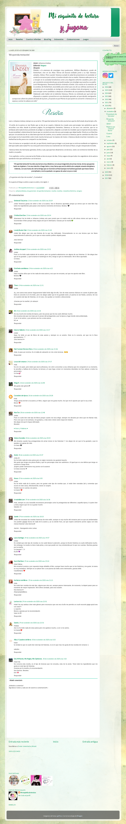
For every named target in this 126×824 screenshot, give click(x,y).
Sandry (16, 623)
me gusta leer (31, 191)
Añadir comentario (16, 680)
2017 (107, 178)
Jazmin (16, 516)
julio (108, 149)
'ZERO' (108, 124)
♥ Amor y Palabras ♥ (21, 428)
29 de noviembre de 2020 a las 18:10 (31, 516)
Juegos (85, 39)
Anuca (16, 478)
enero (109, 168)
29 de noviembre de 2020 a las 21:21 (40, 580)
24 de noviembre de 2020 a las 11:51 (31, 285)
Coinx (108, 136)
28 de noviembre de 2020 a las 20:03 (38, 438)
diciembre (110, 108)
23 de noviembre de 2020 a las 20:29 (40, 201)
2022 (107, 99)
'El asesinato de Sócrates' (111, 115)
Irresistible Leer (19, 500)
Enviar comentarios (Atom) (27, 746)
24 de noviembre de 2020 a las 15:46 (45, 349)
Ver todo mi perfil (24, 795)
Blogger (79, 816)
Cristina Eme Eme (20, 215)
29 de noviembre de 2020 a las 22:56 (31, 623)
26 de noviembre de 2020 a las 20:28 (40, 395)
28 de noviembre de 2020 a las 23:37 (31, 455)
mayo (109, 156)
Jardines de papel (20, 249)
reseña (53, 191)
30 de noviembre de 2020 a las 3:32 (55, 659)
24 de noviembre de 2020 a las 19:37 (39, 362)
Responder (18, 209)
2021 (107, 102)
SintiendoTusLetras (20, 201)
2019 (107, 172)
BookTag (47, 39)
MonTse (17, 412)
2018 (107, 175)
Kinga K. (17, 383)
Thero (16, 285)
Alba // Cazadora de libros (22, 640)
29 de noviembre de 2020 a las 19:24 (36, 561)
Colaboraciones (73, 39)
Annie (16, 455)
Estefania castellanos (21, 268)
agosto (109, 146)
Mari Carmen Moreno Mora (23, 349)
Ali (15, 311)
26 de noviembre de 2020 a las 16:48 (32, 383)
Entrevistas (58, 39)
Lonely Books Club (20, 230)
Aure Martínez (19, 561)
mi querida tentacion (44, 191)
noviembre (110, 111)
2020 (107, 105)
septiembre (111, 143)
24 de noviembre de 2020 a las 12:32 (28, 311)
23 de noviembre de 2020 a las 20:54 (38, 215)
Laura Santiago (19, 538)
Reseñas (19, 39)
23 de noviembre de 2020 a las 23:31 (38, 249)
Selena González (19, 438)
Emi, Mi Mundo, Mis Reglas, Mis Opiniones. (28, 659)
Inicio (10, 39)
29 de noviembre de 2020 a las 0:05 (31, 478)
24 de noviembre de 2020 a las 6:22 (41, 268)
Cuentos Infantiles (33, 39)
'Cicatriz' (109, 133)
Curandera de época (21, 395)
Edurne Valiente (19, 330)
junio (108, 153)
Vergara (43, 65)
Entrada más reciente (19, 741)
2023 (107, 96)
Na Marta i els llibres (21, 580)
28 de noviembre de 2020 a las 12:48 (32, 412)
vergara (79, 191)
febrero (109, 165)
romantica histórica (69, 191)
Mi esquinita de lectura (28, 792)
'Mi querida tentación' (110, 120)
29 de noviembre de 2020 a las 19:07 (37, 538)
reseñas (59, 191)
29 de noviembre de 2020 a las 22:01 (34, 601)
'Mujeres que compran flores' (110, 128)
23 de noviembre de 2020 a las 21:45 (39, 230)
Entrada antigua (90, 741)
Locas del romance (20, 362)
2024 (107, 93)
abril (108, 159)
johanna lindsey (21, 191)
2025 (107, 90)
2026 (107, 87)
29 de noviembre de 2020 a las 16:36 (38, 500)
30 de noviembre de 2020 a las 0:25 (44, 640)
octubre (110, 140)
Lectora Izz (18, 601)
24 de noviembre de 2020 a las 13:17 (37, 330)
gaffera (59, 816)
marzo (109, 162)
